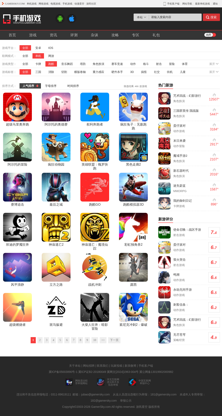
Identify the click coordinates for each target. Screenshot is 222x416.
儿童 (183, 72)
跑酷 (51, 64)
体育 (185, 64)
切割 (64, 72)
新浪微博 (130, 365)
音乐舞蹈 (67, 64)
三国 (38, 72)
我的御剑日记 (182, 200)
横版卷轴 (80, 72)
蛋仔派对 (179, 125)
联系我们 (102, 365)
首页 (12, 35)
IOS (50, 48)
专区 (135, 35)
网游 (51, 56)
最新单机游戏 (202, 3)
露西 (133, 269)
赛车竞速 (117, 64)
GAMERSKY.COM (15, 3)
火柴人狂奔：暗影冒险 (94, 311)
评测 (74, 35)
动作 (133, 64)
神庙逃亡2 (56, 229)
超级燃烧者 (17, 309)
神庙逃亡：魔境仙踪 (94, 231)
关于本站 (75, 365)
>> (103, 340)
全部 (25, 48)
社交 (157, 72)
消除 (51, 72)
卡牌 (38, 64)
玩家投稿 (116, 365)
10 (94, 340)
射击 (159, 64)
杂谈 (94, 35)
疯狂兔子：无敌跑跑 (133, 111)
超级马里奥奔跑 (17, 109)
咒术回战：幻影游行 (187, 95)
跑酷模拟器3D (133, 189)
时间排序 (73, 86)
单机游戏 (32, 3)
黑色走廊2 (133, 149)
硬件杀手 (117, 72)
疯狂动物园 (56, 149)
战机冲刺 (94, 269)
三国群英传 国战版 (186, 110)
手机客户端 (146, 365)
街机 (170, 72)
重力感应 (98, 72)
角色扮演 (98, 64)
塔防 (83, 64)
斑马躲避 (56, 309)
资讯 (53, 35)
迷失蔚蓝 (179, 185)
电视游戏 (55, 3)
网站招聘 (89, 365)
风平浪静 (17, 269)
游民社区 (91, 3)
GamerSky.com (101, 406)
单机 (38, 56)
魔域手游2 (180, 155)
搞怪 (144, 72)
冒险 (172, 64)
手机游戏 (67, 3)
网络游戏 (44, 3)
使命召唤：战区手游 (187, 229)
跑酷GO (94, 189)
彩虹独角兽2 (133, 229)
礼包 (156, 35)
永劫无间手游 (182, 289)
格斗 (146, 64)
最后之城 (56, 189)
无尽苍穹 (179, 334)
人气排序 (28, 86)
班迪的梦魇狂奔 (17, 229)
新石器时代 (181, 170)
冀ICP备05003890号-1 (63, 371)
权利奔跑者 (94, 109)
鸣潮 (176, 274)
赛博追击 (17, 189)
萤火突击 (179, 259)
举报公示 (126, 400)
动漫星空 (79, 3)
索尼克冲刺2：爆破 (133, 309)
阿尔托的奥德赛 (56, 109)
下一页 (114, 340)
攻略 (115, 35)
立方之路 (56, 269)
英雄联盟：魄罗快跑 (94, 151)
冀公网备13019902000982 (156, 371)
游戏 (33, 35)
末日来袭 (179, 140)
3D (132, 72)
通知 (215, 3)
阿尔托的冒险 (17, 149)
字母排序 (51, 86)
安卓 (38, 48)
